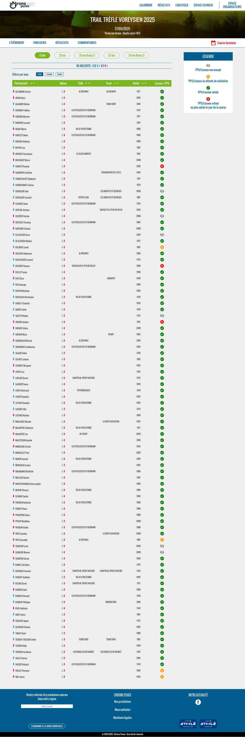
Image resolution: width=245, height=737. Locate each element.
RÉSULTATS (164, 5)
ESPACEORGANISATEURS (232, 5)
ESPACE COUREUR (203, 5)
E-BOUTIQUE (181, 5)
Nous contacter (122, 710)
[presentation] (46, 716)
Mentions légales (122, 718)
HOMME (49, 74)
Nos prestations (122, 702)
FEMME (59, 74)
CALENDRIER (145, 5)
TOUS (40, 74)
